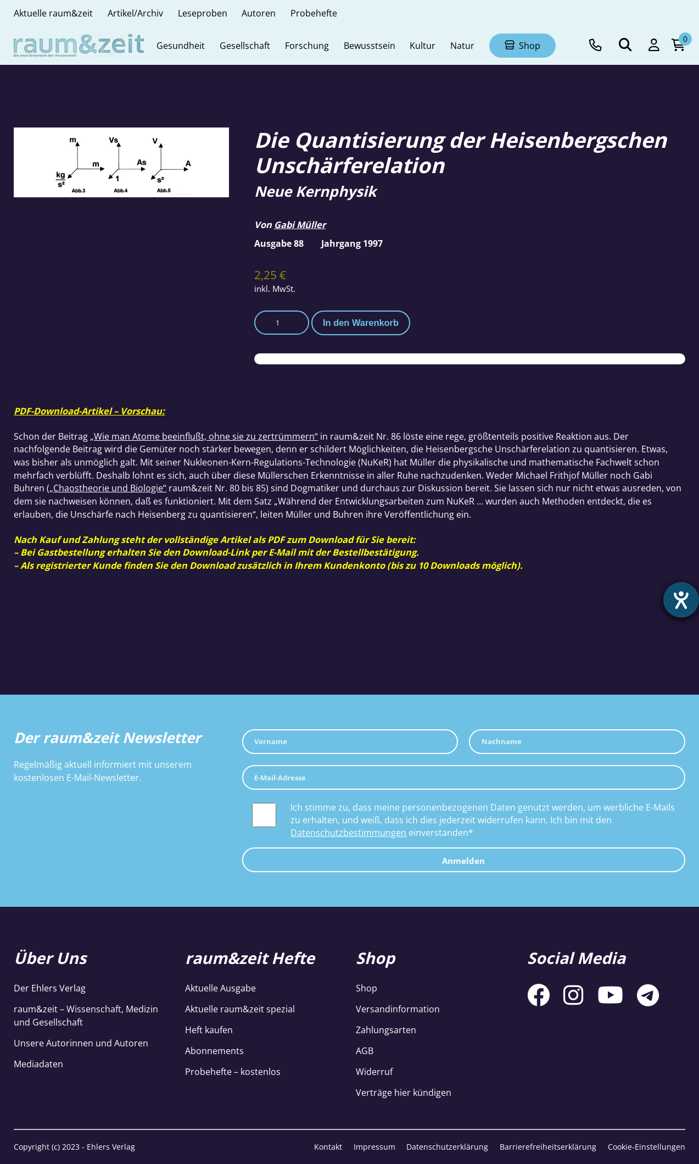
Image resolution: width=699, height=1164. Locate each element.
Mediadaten (38, 1063)
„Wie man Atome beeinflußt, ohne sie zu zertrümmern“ (204, 436)
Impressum (374, 1146)
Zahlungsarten (386, 1029)
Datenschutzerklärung (447, 1146)
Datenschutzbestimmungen (348, 832)
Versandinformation (398, 1008)
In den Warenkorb (361, 323)
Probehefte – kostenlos (233, 1071)
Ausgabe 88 (279, 243)
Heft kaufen (209, 1029)
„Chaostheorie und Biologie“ (107, 487)
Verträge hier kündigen (403, 1092)
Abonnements (214, 1050)
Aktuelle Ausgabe (220, 988)
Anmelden (463, 860)
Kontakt (328, 1146)
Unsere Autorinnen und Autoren (81, 1042)
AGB (364, 1050)
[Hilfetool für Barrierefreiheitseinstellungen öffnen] (681, 600)
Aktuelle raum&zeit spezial (240, 1008)
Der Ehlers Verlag (50, 988)
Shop (366, 988)
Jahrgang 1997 (352, 243)
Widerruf (374, 1071)
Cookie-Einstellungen (646, 1146)
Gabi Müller (300, 224)
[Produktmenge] (281, 323)
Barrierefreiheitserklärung (548, 1146)
